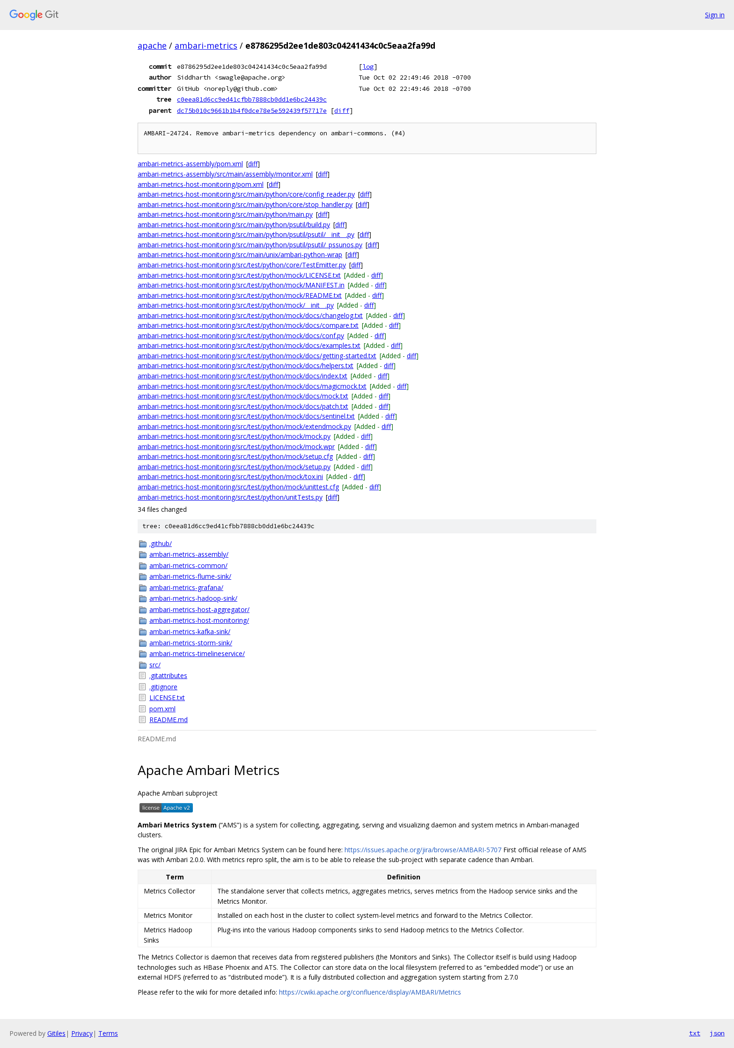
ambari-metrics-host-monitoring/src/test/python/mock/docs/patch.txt (243, 406)
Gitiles (56, 1033)
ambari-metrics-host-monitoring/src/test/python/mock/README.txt (240, 295)
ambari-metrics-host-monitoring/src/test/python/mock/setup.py (234, 466)
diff (341, 110)
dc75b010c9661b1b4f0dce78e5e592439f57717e (252, 110)
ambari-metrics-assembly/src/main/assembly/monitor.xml (225, 174)
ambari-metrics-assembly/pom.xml (190, 163)
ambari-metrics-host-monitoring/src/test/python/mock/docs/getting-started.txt (257, 355)
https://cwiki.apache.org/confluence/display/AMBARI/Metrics (370, 992)
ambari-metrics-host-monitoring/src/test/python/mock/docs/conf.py (241, 335)
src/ (155, 664)
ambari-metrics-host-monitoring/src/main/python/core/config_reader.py (246, 194)
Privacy (82, 1033)
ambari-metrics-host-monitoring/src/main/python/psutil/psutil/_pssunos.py (250, 244)
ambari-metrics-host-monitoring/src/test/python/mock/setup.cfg (235, 456)
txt (694, 1033)
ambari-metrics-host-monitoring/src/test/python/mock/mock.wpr (236, 446)
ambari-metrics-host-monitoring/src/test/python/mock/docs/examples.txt (249, 345)
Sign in (715, 14)
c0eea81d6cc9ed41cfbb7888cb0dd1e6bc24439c (252, 99)
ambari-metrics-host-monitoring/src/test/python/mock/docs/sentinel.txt (246, 416)
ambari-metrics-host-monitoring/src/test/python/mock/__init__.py (236, 305)
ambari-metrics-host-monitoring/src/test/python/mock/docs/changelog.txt (250, 315)
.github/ (160, 543)
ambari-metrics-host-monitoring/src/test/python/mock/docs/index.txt (242, 375)
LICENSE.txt (167, 697)
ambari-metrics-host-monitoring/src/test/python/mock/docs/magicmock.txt (252, 386)
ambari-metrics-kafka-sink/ (189, 631)
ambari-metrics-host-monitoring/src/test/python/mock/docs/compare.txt (248, 325)
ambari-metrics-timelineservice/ (197, 653)
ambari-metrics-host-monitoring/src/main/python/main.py (225, 214)
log (368, 66)
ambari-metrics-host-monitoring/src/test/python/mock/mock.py (234, 436)
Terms (108, 1033)
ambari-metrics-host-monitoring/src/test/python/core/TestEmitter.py (242, 264)
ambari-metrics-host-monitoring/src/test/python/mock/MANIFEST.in (241, 284)
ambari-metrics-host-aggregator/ (199, 609)
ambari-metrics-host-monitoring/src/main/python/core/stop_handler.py (245, 204)
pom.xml (162, 708)
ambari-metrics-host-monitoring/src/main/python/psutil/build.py (234, 224)
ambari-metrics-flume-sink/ (190, 576)
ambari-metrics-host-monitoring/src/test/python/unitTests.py (230, 497)
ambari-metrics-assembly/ (188, 554)
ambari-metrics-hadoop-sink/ (193, 598)
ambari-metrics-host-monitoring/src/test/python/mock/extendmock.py (244, 426)
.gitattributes (168, 675)
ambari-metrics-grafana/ (186, 587)
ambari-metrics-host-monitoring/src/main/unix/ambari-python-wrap (240, 254)
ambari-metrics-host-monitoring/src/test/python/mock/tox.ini (230, 476)
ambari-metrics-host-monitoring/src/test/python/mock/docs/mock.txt (243, 395)
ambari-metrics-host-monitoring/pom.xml (201, 184)
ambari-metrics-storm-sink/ (190, 642)
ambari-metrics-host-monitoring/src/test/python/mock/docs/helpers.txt (245, 365)
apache (152, 45)
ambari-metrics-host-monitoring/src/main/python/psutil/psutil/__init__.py (246, 234)
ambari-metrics (206, 45)
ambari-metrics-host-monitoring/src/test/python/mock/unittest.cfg (238, 486)
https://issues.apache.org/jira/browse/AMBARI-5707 (423, 849)
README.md (168, 719)
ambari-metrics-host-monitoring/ (199, 620)
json (717, 1033)
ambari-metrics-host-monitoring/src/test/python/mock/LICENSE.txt (239, 275)
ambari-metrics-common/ (188, 565)
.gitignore (163, 686)
